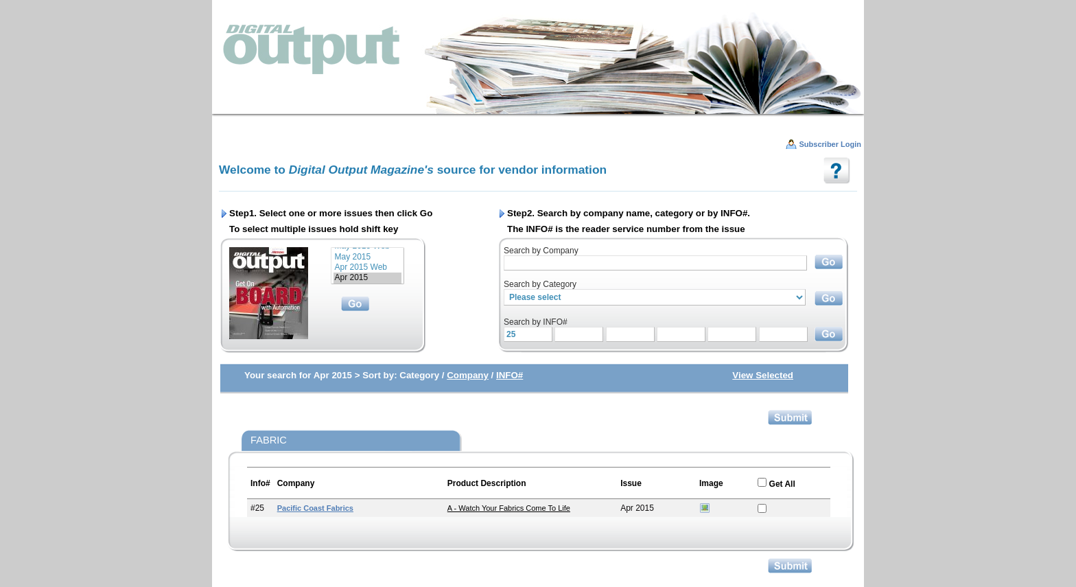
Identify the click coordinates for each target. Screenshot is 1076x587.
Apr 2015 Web (367, 267)
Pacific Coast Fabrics (315, 508)
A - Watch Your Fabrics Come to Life (508, 508)
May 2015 (367, 257)
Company (468, 375)
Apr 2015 (367, 278)
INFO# (509, 375)
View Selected (762, 375)
